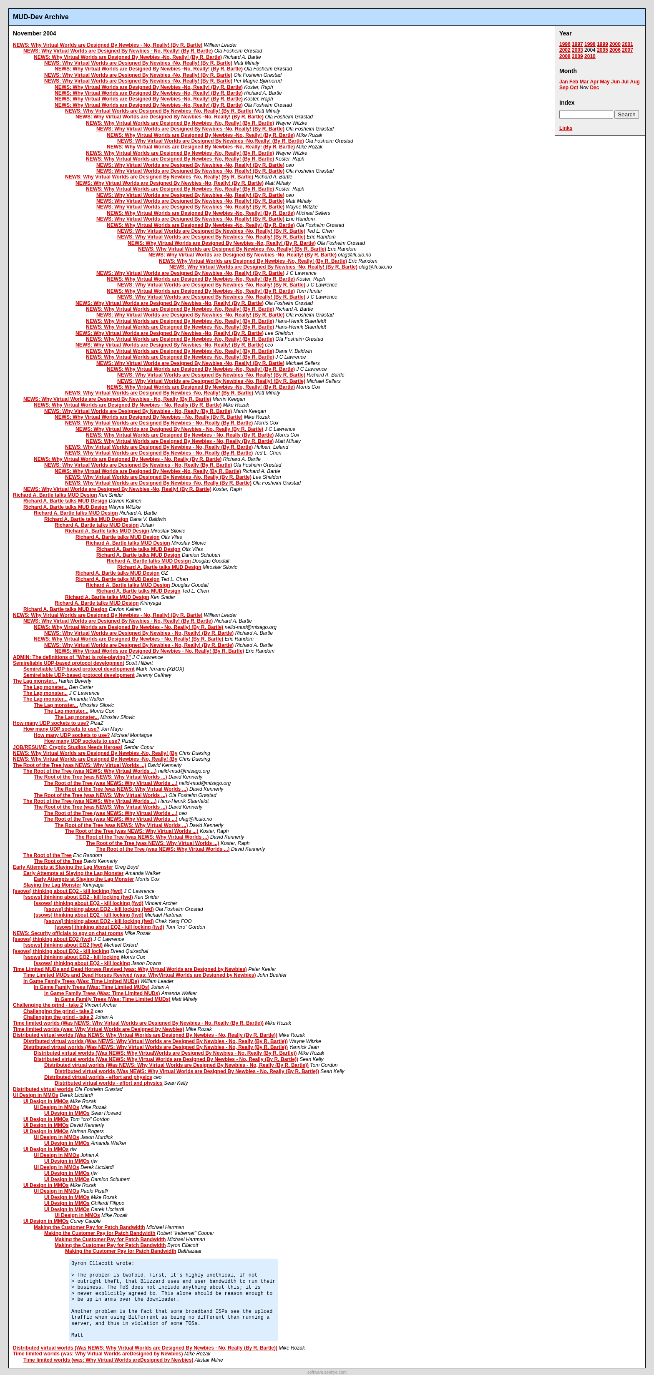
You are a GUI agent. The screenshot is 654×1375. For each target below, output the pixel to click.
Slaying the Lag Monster (52, 885)
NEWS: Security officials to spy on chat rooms (68, 933)
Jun (615, 82)
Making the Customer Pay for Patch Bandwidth (89, 1227)
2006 (615, 50)
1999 (602, 44)
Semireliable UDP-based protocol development (68, 663)
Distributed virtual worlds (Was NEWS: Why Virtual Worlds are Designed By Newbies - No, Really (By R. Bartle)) (145, 1035)
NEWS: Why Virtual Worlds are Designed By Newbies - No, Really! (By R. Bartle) (107, 45)
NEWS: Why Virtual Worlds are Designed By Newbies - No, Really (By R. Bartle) (117, 399)
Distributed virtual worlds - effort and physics (98, 1077)
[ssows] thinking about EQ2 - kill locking (61, 951)
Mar (584, 82)
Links (565, 128)
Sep (563, 87)
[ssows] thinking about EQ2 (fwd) (52, 939)
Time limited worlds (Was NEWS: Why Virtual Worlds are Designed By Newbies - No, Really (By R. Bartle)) (138, 1023)
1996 (565, 44)
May (604, 82)
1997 (577, 44)
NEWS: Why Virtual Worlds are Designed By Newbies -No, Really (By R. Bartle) (148, 471)
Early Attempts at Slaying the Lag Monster (63, 867)
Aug (634, 82)
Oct (574, 87)
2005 (602, 50)
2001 (627, 44)
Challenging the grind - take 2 (48, 1005)
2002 (565, 50)
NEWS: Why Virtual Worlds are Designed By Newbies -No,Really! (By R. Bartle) (210, 141)
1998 (590, 44)
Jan (563, 82)
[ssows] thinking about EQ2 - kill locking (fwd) (68, 891)
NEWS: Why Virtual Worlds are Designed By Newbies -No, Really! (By (95, 753)
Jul (625, 82)
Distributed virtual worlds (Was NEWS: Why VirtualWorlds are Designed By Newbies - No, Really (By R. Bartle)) (165, 1053)
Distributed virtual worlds (43, 1089)
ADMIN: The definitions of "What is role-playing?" (72, 657)
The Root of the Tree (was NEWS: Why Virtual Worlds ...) (79, 765)
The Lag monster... (35, 681)
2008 (565, 56)
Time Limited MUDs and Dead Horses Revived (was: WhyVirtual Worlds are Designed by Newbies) (139, 975)
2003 (577, 50)
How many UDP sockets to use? (51, 723)
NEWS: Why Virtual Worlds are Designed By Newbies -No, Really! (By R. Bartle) (128, 57)
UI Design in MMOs (35, 1095)
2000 (615, 44)
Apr (594, 82)
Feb (573, 82)
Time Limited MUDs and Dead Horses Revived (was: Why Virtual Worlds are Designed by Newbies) (130, 969)
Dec (594, 87)
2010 (590, 56)
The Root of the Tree (47, 855)
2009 (577, 56)
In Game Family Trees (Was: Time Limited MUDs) (81, 981)
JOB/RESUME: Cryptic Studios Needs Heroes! (68, 747)
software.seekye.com (327, 1372)
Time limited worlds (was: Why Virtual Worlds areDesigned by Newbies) (98, 1354)
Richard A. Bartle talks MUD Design (55, 495)
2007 (627, 50)
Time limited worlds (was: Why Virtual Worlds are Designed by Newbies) (98, 1029)
